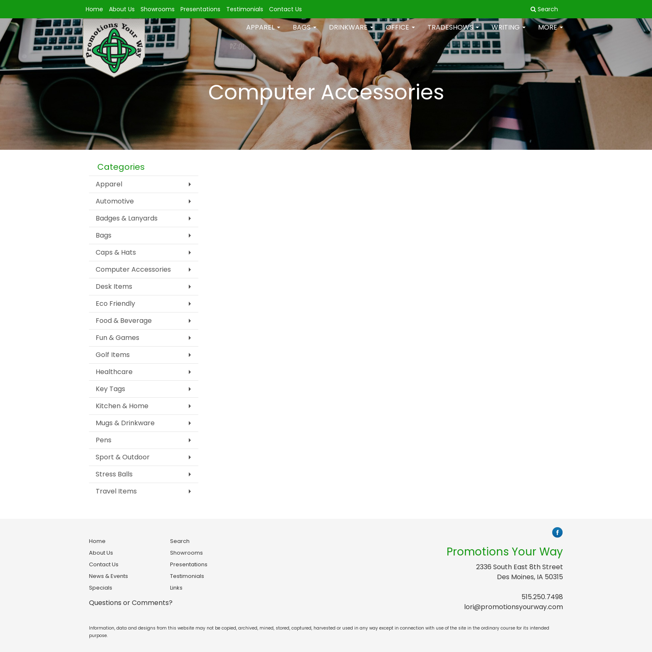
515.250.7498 (542, 597)
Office (400, 33)
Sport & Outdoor (123, 457)
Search (180, 541)
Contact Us (285, 9)
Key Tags (110, 389)
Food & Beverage (124, 320)
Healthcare (114, 372)
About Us (122, 9)
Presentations (200, 9)
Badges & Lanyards (127, 218)
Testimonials (244, 9)
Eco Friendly (115, 303)
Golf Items (113, 354)
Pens (103, 440)
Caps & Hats (116, 252)
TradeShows (453, 33)
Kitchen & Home (122, 406)
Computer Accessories (133, 269)
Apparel (263, 33)
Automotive (115, 201)
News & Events (108, 576)
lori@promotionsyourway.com (513, 607)
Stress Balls (114, 474)
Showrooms (158, 9)
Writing (508, 33)
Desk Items (114, 286)
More (550, 33)
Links (176, 588)
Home (94, 9)
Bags (304, 33)
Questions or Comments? (131, 602)
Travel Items (116, 491)
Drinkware (351, 33)
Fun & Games (117, 337)
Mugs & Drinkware (125, 423)
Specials (100, 588)
